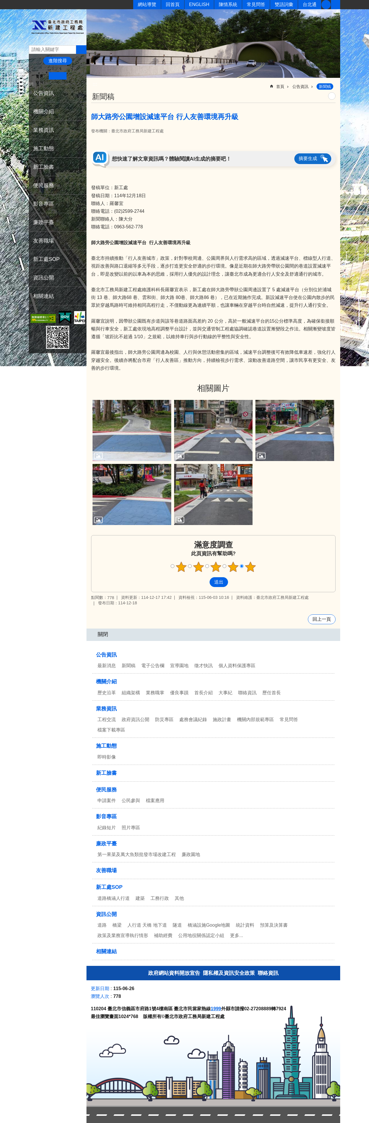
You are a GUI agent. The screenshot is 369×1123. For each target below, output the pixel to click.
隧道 (177, 925)
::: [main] (95, 84)
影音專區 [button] (43, 204)
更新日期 (100, 988)
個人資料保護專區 (237, 665)
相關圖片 (213, 388)
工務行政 (159, 898)
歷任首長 (271, 692)
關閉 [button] (103, 634)
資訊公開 (106, 914)
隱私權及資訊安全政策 (229, 973)
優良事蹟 (179, 692)
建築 (140, 898)
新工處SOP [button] (46, 259)
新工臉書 (326, 4)
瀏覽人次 (100, 996)
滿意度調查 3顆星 (215, 566)
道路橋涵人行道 (113, 898)
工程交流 (106, 719)
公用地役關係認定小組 (201, 935)
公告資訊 (300, 86)
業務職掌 (155, 692)
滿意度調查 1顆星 (181, 566)
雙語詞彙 (284, 4)
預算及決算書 (274, 925)
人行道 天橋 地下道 (147, 925)
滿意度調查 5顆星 (250, 566)
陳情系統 (228, 4)
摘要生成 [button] (308, 158)
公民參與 (131, 800)
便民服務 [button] (43, 185)
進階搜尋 (57, 60)
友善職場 (43, 241)
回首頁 (173, 4)
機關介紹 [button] (43, 111)
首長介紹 (203, 692)
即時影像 (106, 757)
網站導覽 (147, 4)
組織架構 (131, 692)
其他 (179, 898)
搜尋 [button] (81, 49)
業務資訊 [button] (43, 130)
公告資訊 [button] (43, 93)
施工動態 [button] (43, 148)
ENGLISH (199, 4)
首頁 (280, 86)
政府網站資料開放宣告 (174, 973)
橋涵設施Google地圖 (209, 925)
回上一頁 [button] (321, 619)
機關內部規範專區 (255, 719)
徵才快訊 (203, 665)
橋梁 (117, 925)
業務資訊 (106, 709)
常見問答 (256, 4)
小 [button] (40, 76)
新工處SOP (109, 887)
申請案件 (106, 800)
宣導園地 (179, 665)
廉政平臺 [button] (43, 222)
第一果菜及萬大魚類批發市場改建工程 (136, 854)
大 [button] (75, 76)
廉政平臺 (106, 844)
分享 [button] (335, 4)
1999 (216, 1008)
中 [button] (57, 76)
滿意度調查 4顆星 (233, 566)
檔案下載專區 (111, 729)
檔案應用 (155, 800)
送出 (204, 582)
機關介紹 (106, 681)
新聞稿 (325, 86)
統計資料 (245, 925)
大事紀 (225, 692)
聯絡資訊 (247, 692)
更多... (236, 935)
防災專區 (164, 719)
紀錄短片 (106, 827)
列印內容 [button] (332, 96)
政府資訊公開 (135, 719)
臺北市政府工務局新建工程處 (57, 27)
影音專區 (106, 816)
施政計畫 (222, 719)
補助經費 (163, 935)
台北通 (310, 4)
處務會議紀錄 (193, 719)
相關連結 (43, 296)
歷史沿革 (106, 692)
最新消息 (106, 665)
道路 (102, 925)
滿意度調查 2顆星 (198, 566)
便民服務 (106, 790)
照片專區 (131, 827)
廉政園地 (191, 854)
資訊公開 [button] (43, 278)
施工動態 (106, 746)
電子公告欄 (152, 665)
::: (31, 83)
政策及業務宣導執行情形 (122, 935)
